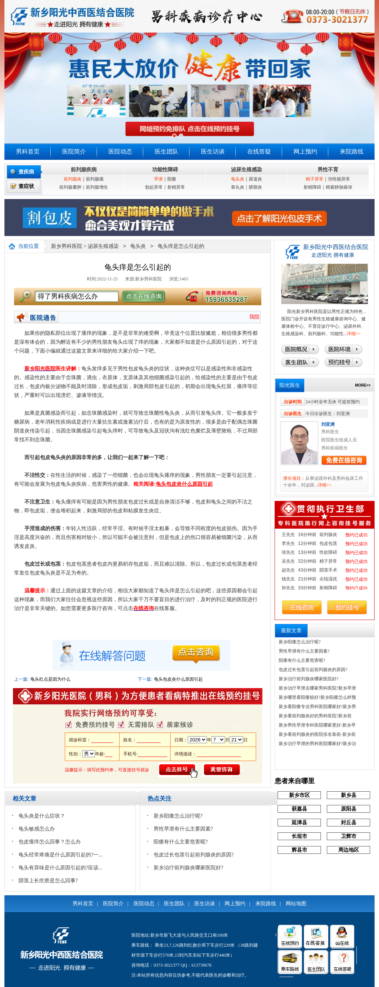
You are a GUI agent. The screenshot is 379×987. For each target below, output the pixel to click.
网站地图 (296, 903)
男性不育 (328, 169)
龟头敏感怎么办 (37, 829)
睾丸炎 (237, 187)
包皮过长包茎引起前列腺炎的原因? (194, 855)
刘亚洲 (328, 424)
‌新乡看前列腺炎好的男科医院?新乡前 (315, 715)
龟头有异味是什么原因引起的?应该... (61, 867)
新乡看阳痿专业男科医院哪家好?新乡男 (317, 706)
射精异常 (176, 187)
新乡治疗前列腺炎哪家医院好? (188, 867)
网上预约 (305, 151)
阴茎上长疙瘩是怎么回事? (48, 880)
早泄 (158, 179)
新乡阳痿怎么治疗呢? (178, 816)
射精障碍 (312, 187)
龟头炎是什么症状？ (42, 816)
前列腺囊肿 (70, 187)
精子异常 (314, 179)
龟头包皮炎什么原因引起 (178, 679)
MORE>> (362, 385)
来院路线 (351, 151)
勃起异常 (154, 187)
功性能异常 (339, 179)
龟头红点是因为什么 (50, 679)
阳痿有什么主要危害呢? (181, 842)
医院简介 (74, 151)
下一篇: (145, 679)
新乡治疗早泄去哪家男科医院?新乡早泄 (317, 688)
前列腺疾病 (84, 169)
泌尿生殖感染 (246, 169)
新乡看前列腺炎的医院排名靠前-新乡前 (317, 734)
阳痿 (171, 179)
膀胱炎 (255, 187)
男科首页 (28, 151)
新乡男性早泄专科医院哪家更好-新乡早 (317, 725)
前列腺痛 (95, 179)
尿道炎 (255, 179)
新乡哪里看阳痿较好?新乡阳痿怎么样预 (317, 697)
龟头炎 (237, 179)
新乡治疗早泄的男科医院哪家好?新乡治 (317, 743)
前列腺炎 (72, 179)
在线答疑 (259, 151)
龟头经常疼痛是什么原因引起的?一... (61, 855)
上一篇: (21, 679)
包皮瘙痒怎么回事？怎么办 (50, 842)
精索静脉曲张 (339, 187)
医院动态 (120, 151)
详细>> (354, 333)
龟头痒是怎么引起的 (181, 246)
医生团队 (166, 151)
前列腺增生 (97, 187)
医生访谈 (213, 151)
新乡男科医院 (66, 246)
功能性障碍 (165, 169)
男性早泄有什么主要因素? (183, 829)
